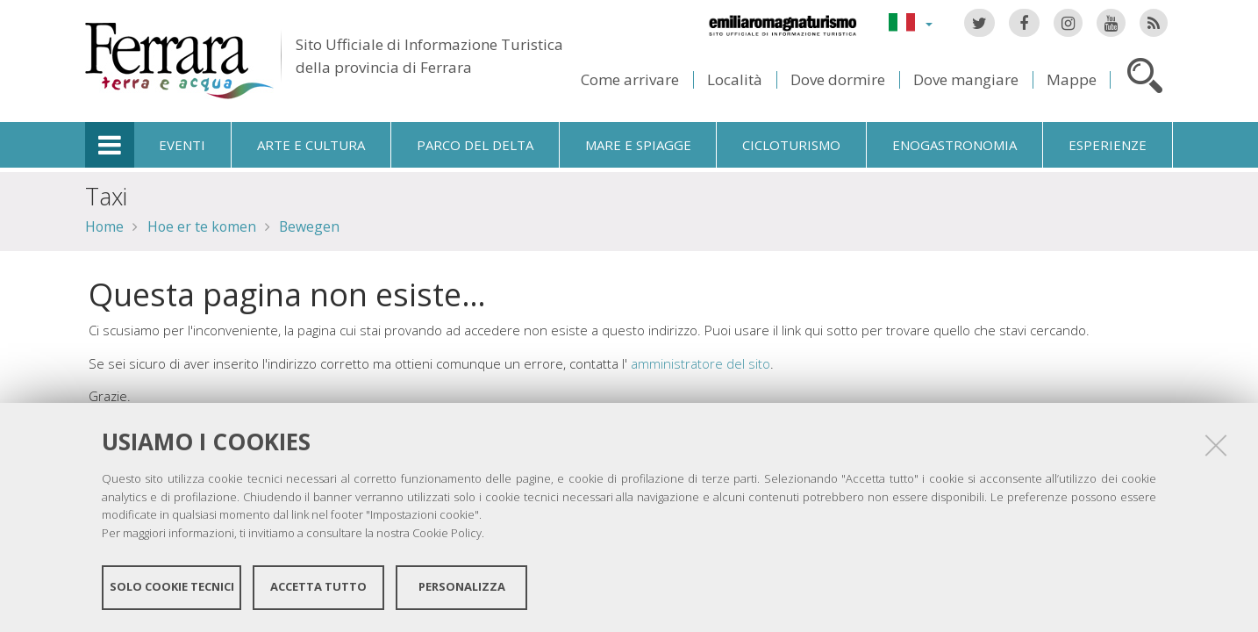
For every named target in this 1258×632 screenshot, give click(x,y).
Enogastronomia (954, 145)
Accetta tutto (318, 586)
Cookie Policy (447, 532)
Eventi (182, 145)
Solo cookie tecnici (172, 586)
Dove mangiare (966, 79)
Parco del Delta (475, 145)
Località (734, 79)
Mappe (1072, 79)
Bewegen (309, 226)
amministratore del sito (700, 363)
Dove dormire (837, 79)
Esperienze (1108, 145)
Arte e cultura (311, 145)
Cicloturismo (791, 145)
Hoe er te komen (201, 226)
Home (104, 226)
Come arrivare (630, 79)
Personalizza (461, 586)
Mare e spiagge (638, 145)
